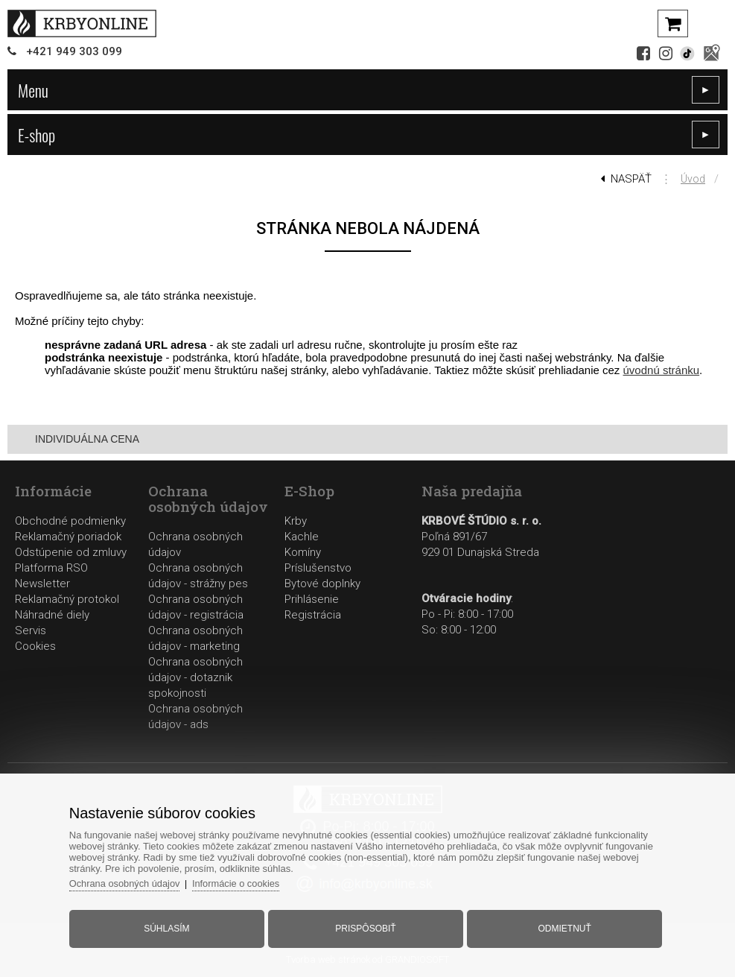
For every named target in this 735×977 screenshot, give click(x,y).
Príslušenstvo (317, 568)
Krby (295, 521)
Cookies (35, 646)
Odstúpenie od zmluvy (71, 552)
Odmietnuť (561, 927)
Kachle (301, 536)
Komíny (302, 552)
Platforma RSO (51, 568)
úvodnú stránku (661, 370)
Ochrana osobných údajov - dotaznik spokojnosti (195, 677)
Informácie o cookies (242, 882)
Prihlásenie (311, 599)
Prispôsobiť (365, 927)
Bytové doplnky (322, 583)
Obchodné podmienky (70, 521)
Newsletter (42, 583)
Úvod (693, 179)
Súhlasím (169, 927)
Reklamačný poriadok (68, 536)
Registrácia (312, 615)
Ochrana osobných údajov (130, 882)
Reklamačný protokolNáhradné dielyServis (67, 614)
